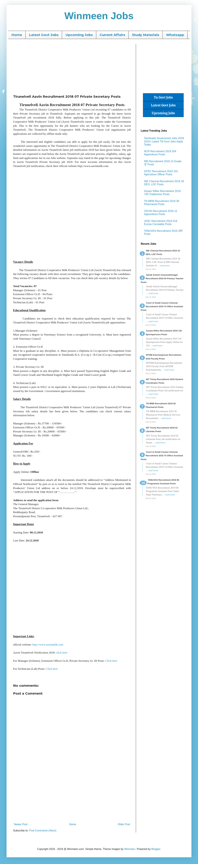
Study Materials (145, 35)
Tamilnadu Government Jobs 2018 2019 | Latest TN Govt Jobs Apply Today (164, 141)
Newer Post (20, 824)
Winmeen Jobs (99, 15)
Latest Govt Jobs (44, 35)
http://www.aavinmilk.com (47, 644)
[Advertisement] (72, 67)
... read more (163, 265)
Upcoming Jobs (79, 35)
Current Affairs (112, 35)
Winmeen (129, 849)
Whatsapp (175, 35)
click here (61, 652)
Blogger (155, 849)
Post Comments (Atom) (42, 830)
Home (16, 35)
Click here (111, 660)
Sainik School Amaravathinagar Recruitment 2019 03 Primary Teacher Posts (162, 278)
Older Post (124, 824)
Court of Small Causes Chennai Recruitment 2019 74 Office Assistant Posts (162, 306)
